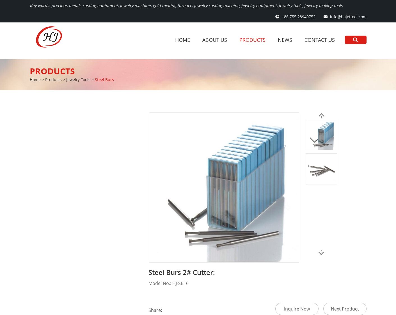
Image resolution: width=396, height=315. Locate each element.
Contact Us (320, 39)
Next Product (345, 309)
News (285, 39)
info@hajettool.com (348, 16)
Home (182, 39)
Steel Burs (104, 79)
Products (252, 39)
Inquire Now (297, 309)
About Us (214, 39)
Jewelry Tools (78, 79)
